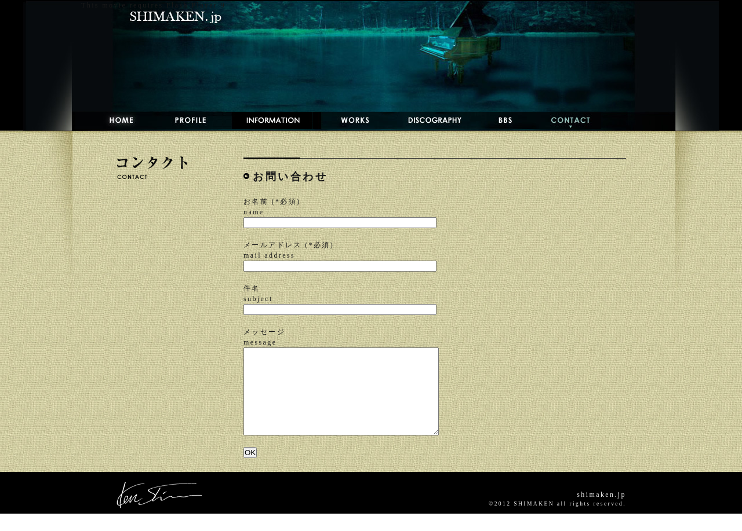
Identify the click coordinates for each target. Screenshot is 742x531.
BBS (496, 120)
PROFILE (184, 120)
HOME (110, 120)
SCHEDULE (268, 120)
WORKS (345, 120)
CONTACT (561, 120)
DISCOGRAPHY (423, 120)
